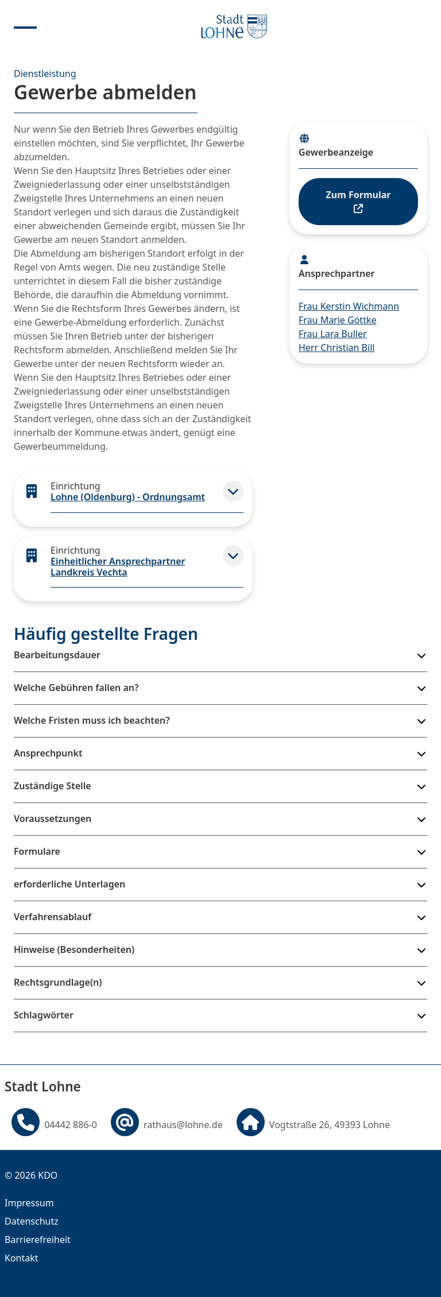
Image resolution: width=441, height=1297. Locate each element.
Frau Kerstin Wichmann (349, 306)
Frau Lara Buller (333, 333)
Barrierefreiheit (38, 1239)
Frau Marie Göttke (337, 320)
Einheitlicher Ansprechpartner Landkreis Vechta (118, 566)
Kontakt (21, 1258)
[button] (233, 491)
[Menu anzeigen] (25, 26)
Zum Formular (358, 200)
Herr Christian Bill (336, 347)
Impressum (29, 1202)
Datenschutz (32, 1221)
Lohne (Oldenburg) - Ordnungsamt (128, 497)
